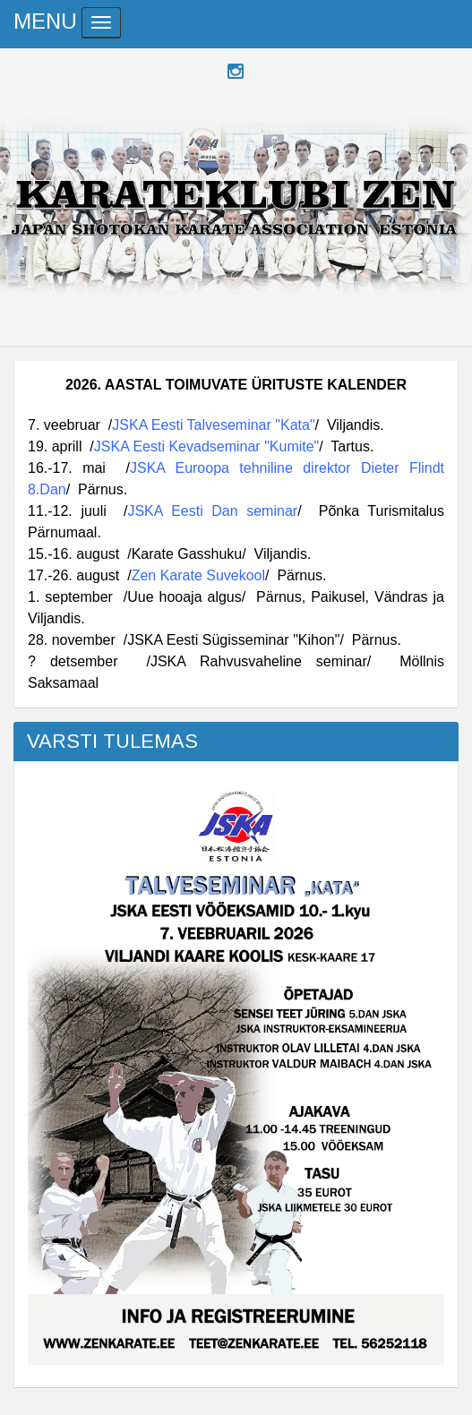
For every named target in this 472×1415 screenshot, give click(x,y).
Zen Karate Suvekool (198, 575)
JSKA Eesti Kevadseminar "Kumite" (206, 446)
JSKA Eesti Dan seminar (212, 511)
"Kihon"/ (316, 639)
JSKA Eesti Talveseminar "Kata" (213, 425)
